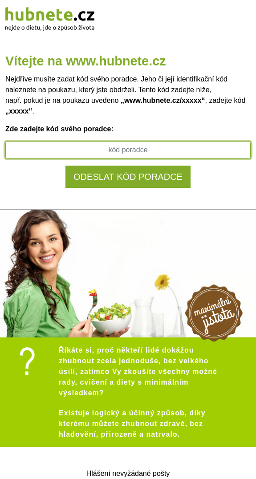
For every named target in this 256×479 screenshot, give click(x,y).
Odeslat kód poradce (128, 177)
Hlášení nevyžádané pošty (128, 473)
